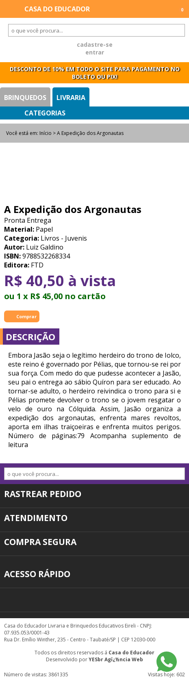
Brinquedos (25, 97)
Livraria (70, 97)
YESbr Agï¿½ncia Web (116, 659)
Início (45, 133)
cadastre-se (95, 44)
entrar (94, 52)
